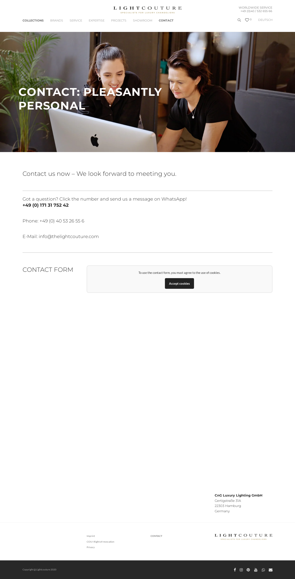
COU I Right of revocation (100, 541)
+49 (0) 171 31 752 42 (46, 205)
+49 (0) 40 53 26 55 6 (62, 221)
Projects (118, 20)
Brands (56, 20)
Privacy (91, 547)
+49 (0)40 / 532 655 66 (256, 11)
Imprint (91, 535)
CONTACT (166, 20)
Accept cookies (179, 283)
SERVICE (76, 20)
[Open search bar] (240, 21)
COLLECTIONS (33, 20)
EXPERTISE (96, 20)
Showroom (142, 20)
